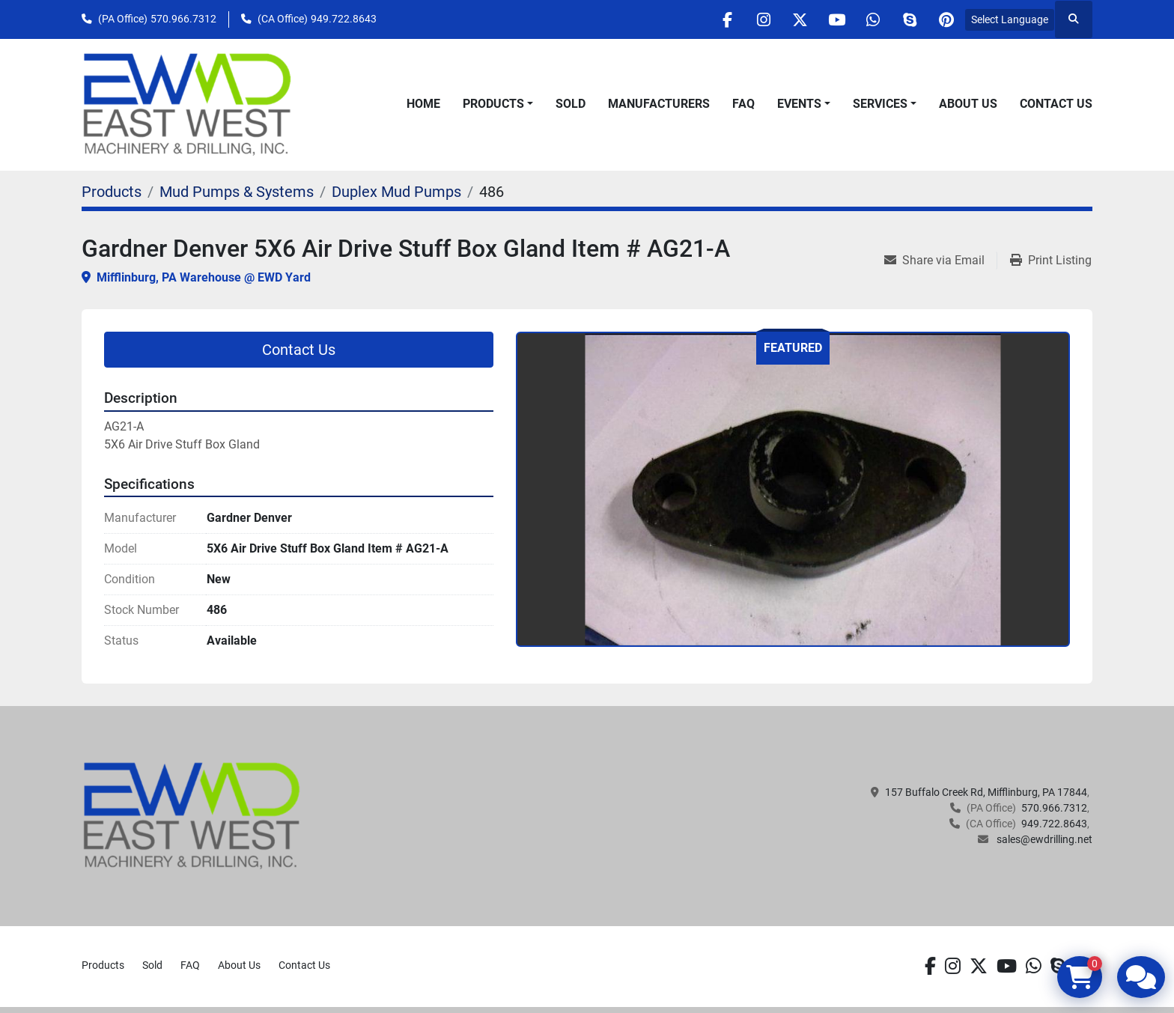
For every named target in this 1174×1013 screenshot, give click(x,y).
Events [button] (799, 104)
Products (493, 104)
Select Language (1009, 19)
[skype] (907, 19)
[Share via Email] (940, 260)
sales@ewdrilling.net (1043, 839)
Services (880, 104)
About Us (968, 104)
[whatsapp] (869, 19)
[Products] (112, 192)
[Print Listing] (1050, 260)
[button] (498, 104)
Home (423, 104)
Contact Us (1056, 104)
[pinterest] (945, 19)
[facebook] (716, 19)
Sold (571, 104)
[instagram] (754, 19)
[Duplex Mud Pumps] (396, 192)
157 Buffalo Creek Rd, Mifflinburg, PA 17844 (986, 792)
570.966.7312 (183, 19)
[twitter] (793, 19)
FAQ (743, 104)
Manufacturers (659, 104)
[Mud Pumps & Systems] (236, 192)
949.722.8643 (344, 19)
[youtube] (831, 19)
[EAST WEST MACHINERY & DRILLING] (192, 815)
